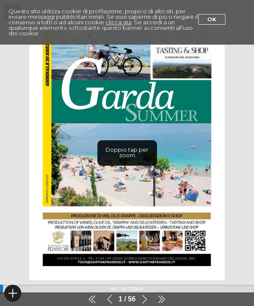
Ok (212, 19)
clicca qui (118, 22)
